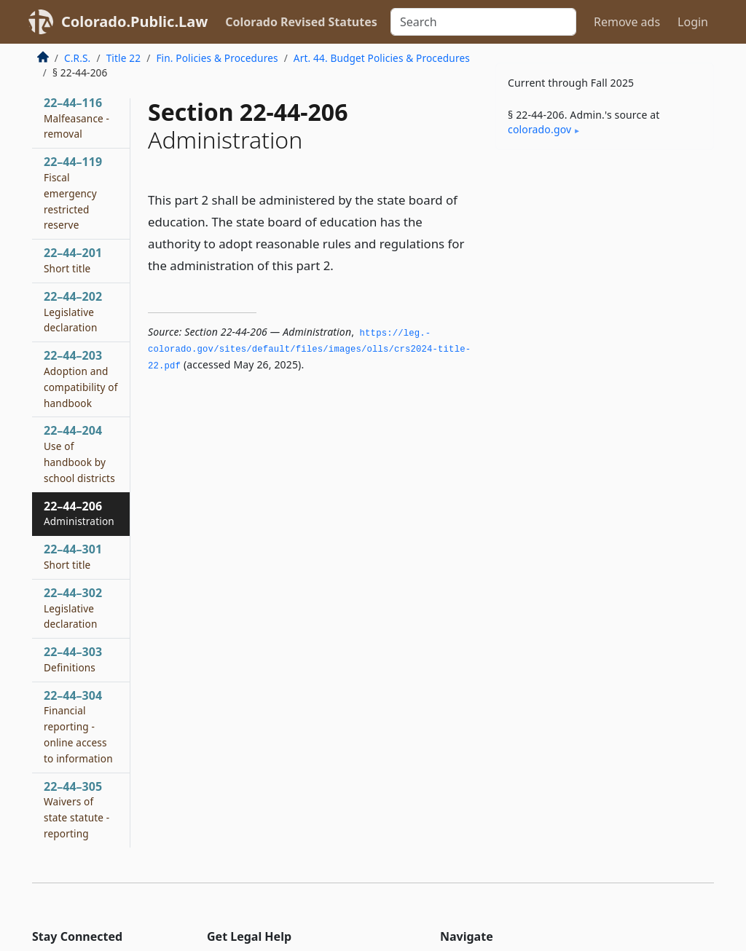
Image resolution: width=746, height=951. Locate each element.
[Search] (483, 22)
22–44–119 (73, 193)
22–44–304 (78, 726)
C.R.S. (77, 58)
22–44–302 (73, 608)
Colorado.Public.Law (134, 21)
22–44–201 (73, 260)
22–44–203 (81, 378)
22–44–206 (79, 513)
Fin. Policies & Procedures (217, 58)
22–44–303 (73, 659)
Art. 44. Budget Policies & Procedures (382, 58)
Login (693, 22)
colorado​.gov (539, 129)
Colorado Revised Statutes (301, 22)
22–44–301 (73, 556)
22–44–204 (79, 453)
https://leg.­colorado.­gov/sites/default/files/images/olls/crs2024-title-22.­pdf (309, 349)
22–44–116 (76, 118)
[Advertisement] (604, 261)
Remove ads (627, 22)
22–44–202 (73, 311)
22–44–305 (76, 809)
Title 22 (123, 58)
